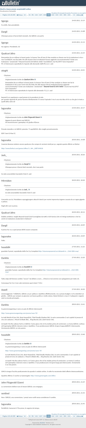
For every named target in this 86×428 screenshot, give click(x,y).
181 (65, 15)
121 (36, 15)
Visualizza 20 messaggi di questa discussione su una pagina (68, 13)
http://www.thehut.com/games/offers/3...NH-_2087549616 (22, 148)
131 (48, 15)
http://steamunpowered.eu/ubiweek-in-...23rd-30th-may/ (59, 251)
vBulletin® (43, 423)
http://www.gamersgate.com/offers (43, 376)
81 (33, 15)
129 (40, 15)
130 (44, 15)
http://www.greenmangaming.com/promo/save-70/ (19, 313)
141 (61, 15)
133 (56, 15)
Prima (19, 15)
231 (69, 15)
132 (52, 15)
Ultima (79, 15)
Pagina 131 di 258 (9, 15)
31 (29, 15)
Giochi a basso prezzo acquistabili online (15, 9)
